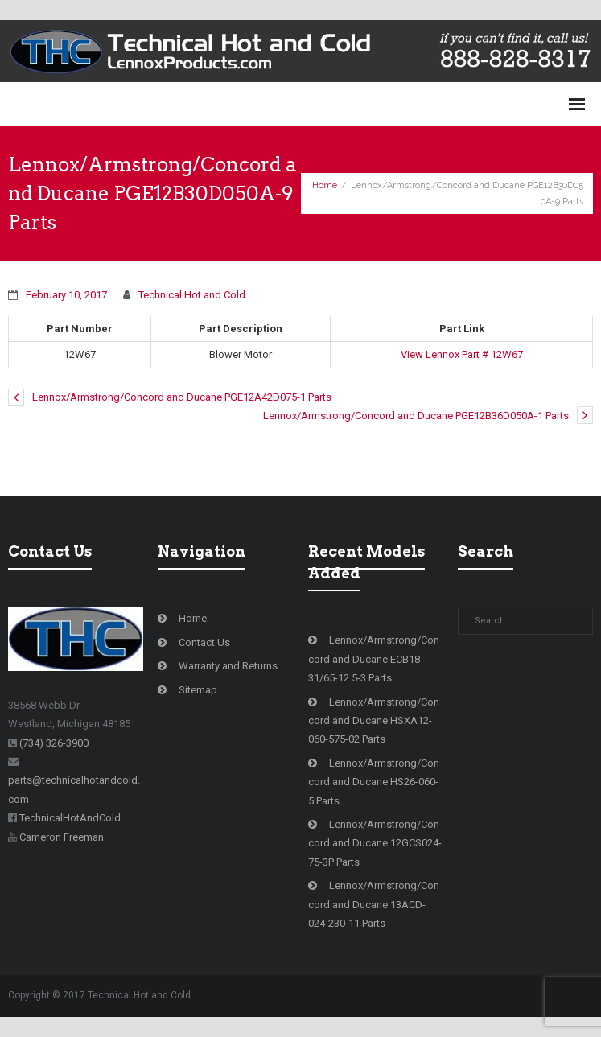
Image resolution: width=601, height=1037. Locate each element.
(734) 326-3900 (54, 743)
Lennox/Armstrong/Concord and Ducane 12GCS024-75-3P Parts (375, 843)
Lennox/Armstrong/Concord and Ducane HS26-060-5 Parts (373, 782)
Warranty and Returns (228, 666)
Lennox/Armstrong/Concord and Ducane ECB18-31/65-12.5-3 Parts (373, 659)
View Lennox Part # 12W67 (462, 354)
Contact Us (204, 642)
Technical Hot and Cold (191, 295)
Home (324, 185)
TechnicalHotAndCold (70, 818)
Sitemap (198, 690)
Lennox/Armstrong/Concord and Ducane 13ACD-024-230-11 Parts (373, 904)
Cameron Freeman (61, 837)
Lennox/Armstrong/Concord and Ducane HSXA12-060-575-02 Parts (373, 721)
